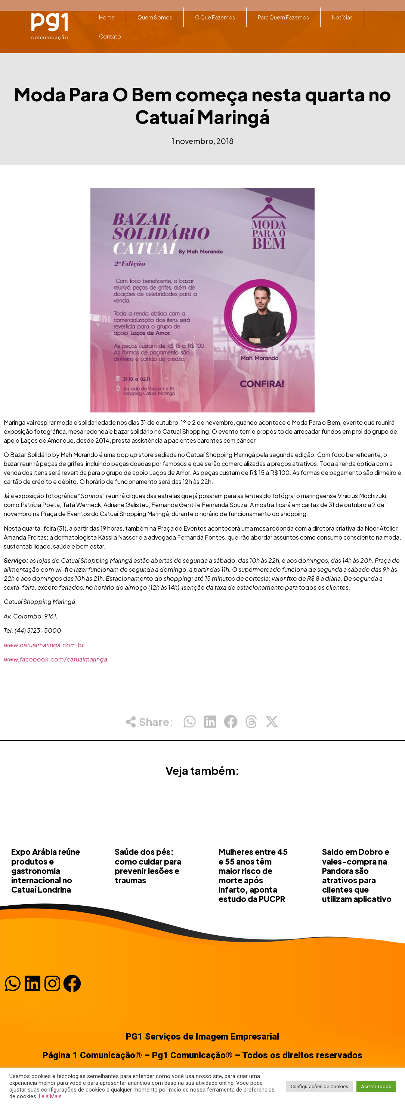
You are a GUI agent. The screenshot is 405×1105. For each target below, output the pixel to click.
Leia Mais (50, 1096)
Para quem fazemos (283, 17)
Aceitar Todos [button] (376, 1086)
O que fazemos (215, 17)
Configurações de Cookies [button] (319, 1086)
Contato (110, 36)
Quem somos (154, 17)
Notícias (342, 17)
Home (107, 17)
